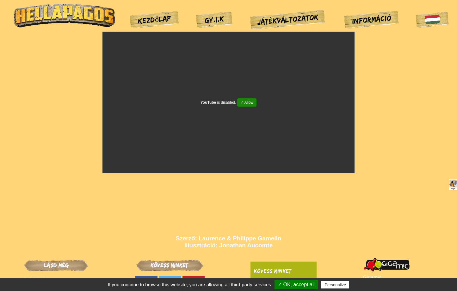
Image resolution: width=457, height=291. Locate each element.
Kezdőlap (155, 19)
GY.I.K (214, 19)
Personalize (335, 284)
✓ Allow (246, 102)
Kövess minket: (273, 271)
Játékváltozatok (288, 19)
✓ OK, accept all (296, 284)
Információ (371, 20)
